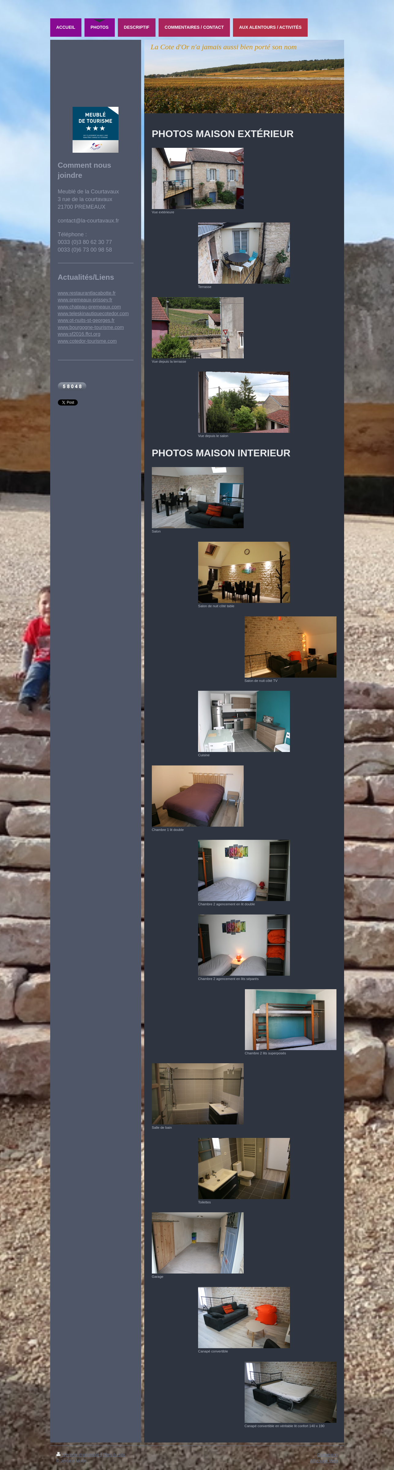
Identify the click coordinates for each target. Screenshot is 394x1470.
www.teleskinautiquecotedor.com (93, 313)
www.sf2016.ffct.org (79, 334)
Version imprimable (78, 1454)
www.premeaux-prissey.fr (85, 299)
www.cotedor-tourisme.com (87, 341)
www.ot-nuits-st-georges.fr (86, 320)
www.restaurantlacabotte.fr (87, 293)
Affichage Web (324, 1460)
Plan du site (114, 1454)
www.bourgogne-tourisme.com (91, 327)
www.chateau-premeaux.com (89, 306)
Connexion (327, 1454)
